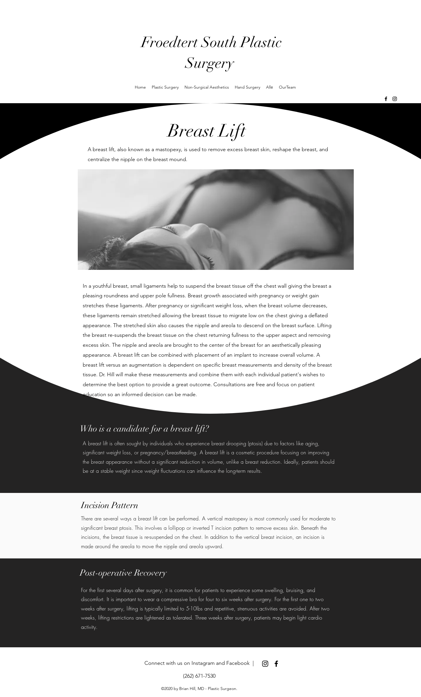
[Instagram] (395, 99)
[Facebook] (386, 99)
